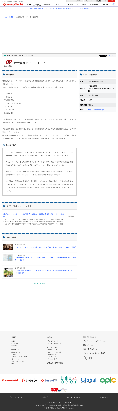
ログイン (111, 1)
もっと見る (41, 283)
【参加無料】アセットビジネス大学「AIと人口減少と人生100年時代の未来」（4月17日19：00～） (45, 259)
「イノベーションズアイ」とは (94, 341)
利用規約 (45, 397)
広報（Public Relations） (18, 361)
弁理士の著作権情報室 (55, 363)
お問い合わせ (104, 397)
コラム (57, 4)
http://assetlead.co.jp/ (96, 110)
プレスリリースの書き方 (54, 343)
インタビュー (15, 354)
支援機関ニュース (52, 350)
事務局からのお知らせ (74, 397)
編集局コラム (15, 359)
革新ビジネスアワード (91, 337)
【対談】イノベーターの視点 (19, 356)
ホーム (4, 17)
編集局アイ (47, 4)
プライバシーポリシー (16, 397)
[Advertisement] (59, 35)
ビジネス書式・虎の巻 (54, 359)
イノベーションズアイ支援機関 (94, 353)
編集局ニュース (15, 352)
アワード (105, 4)
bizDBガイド (14, 343)
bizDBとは (14, 346)
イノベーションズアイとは (75, 1)
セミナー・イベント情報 (54, 352)
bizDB (37, 4)
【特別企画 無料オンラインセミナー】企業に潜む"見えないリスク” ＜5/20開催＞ (59, 8)
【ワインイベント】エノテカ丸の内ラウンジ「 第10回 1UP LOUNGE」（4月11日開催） (45, 247)
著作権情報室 (94, 4)
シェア (110, 55)
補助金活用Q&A (52, 354)
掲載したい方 (88, 1)
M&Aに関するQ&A (52, 356)
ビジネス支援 (81, 4)
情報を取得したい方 (100, 1)
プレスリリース (68, 4)
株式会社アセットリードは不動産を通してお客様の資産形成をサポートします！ (34, 215)
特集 (12, 363)
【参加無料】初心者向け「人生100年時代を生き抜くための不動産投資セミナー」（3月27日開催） (45, 272)
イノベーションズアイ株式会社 (61, 402)
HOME (29, 4)
